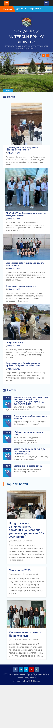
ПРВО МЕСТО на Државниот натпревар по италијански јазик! (26, 214)
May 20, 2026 (14, 153)
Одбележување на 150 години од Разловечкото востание (22, 149)
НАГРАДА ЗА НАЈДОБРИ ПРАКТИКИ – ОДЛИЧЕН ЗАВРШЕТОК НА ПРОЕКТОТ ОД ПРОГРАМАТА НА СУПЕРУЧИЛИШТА (31, 400)
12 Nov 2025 (16, 541)
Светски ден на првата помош (28, 466)
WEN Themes (34, 681)
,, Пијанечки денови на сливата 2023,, (28, 433)
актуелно (29, 541)
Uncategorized (32, 574)
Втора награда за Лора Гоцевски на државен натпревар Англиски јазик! (23, 364)
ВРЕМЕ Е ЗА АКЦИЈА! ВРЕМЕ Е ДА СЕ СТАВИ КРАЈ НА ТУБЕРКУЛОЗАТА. (29, 451)
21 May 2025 (16, 574)
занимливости (31, 640)
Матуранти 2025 (20, 570)
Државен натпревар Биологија (21, 286)
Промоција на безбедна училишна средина (30, 417)
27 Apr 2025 (16, 640)
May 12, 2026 (14, 369)
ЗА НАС (8, 90)
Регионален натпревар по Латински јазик (26, 634)
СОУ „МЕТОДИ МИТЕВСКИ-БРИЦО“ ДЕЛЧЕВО (26, 36)
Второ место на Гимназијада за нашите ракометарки (25, 264)
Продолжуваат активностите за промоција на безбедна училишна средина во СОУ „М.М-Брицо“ (26, 529)
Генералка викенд (14, 342)
